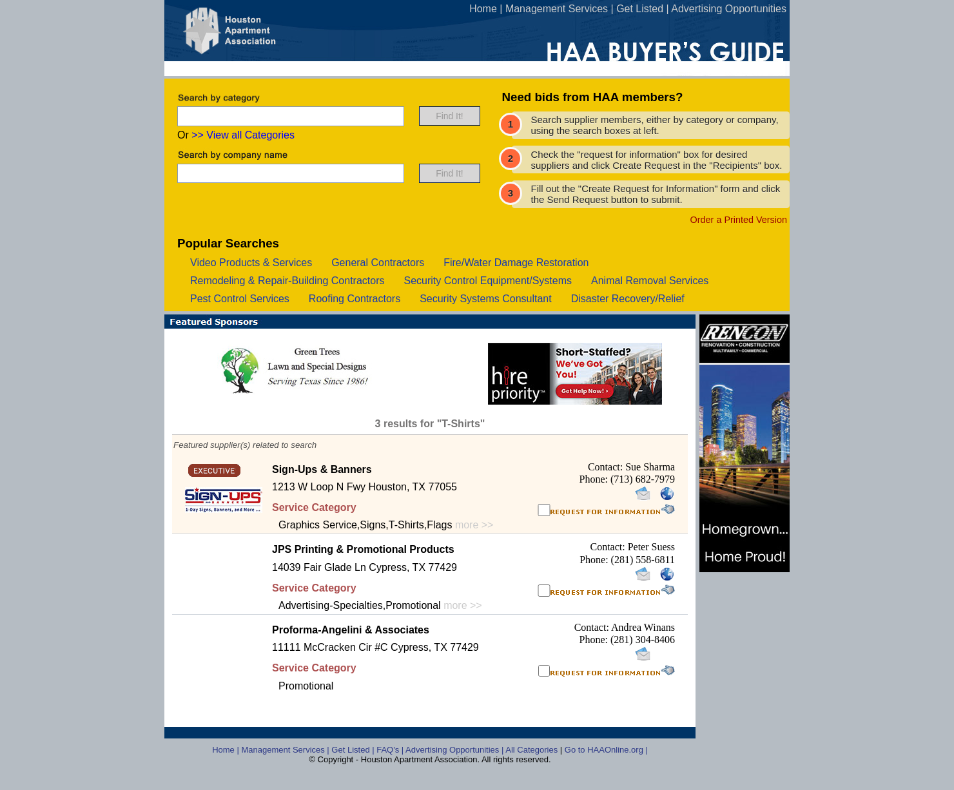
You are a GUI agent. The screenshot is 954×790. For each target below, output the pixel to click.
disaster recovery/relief (628, 298)
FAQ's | (390, 750)
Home (483, 8)
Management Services (556, 8)
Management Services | (286, 750)
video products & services (251, 262)
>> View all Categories (243, 135)
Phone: (594, 479)
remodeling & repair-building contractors (287, 280)
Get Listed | (353, 750)
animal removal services (649, 280)
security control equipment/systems (488, 280)
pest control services (239, 298)
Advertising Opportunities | (455, 750)
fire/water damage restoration (516, 262)
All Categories (532, 750)
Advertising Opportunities (728, 8)
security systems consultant (486, 298)
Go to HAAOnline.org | (606, 750)
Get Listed (639, 8)
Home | (226, 750)
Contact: (606, 466)
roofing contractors (354, 298)
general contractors (377, 262)
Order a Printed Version (738, 220)
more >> (474, 524)
